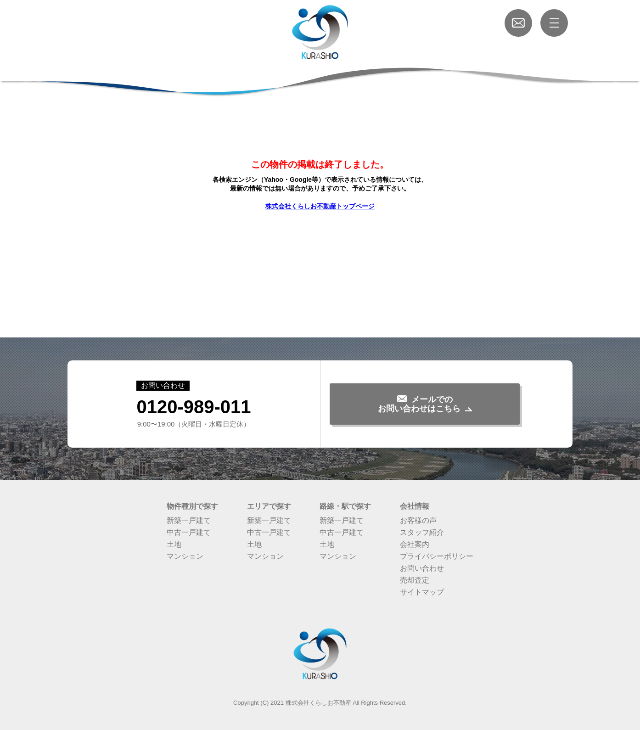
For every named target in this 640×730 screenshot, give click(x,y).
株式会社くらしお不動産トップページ (320, 206)
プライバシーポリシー (436, 556)
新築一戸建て (189, 520)
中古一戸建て (189, 532)
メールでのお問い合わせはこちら (419, 404)
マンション (185, 556)
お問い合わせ (422, 568)
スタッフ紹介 (422, 532)
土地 (174, 544)
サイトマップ (422, 592)
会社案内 (414, 544)
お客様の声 (418, 520)
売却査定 (414, 580)
